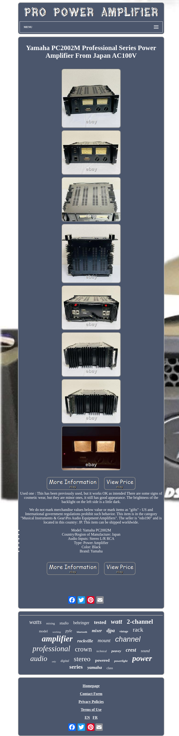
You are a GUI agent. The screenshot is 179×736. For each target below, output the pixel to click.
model (43, 631)
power (142, 658)
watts (35, 622)
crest (131, 650)
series (76, 667)
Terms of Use (91, 710)
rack (138, 629)
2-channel (140, 621)
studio (64, 623)
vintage (123, 631)
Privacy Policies (91, 702)
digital (65, 661)
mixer (97, 630)
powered (102, 660)
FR (95, 717)
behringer (81, 622)
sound (145, 651)
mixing (50, 623)
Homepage (91, 686)
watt (116, 621)
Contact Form (91, 694)
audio (38, 658)
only (54, 661)
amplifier (57, 638)
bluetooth (82, 631)
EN (87, 717)
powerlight (120, 661)
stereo (82, 659)
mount (104, 640)
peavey (116, 651)
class (110, 668)
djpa (111, 630)
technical (101, 651)
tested (100, 622)
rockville (85, 640)
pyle (68, 631)
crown (83, 649)
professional (51, 648)
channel (128, 639)
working (56, 631)
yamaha (94, 667)
